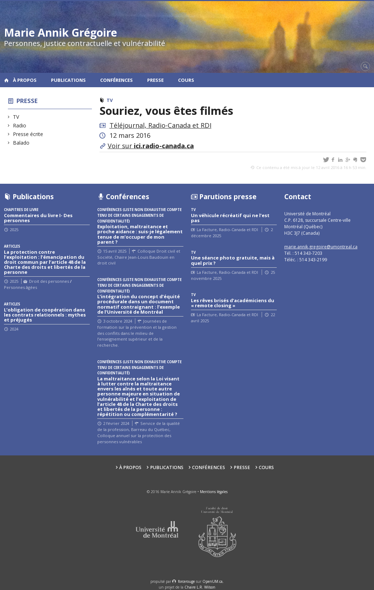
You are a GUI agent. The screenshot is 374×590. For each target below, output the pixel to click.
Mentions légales (214, 491)
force (186, 581)
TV (16, 116)
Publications (68, 80)
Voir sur (151, 145)
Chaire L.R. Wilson (199, 587)
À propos (25, 80)
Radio (19, 125)
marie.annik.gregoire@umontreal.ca (320, 247)
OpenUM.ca (212, 581)
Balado (21, 142)
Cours (186, 80)
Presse (155, 80)
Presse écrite (28, 134)
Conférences (116, 80)
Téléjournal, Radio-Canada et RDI (160, 125)
